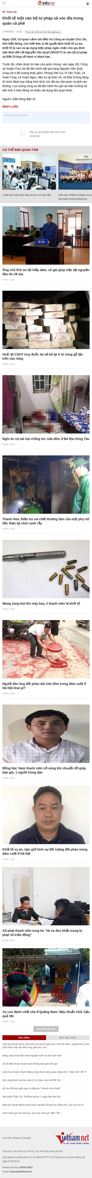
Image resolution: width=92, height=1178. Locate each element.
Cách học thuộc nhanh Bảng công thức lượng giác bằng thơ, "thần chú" (41, 1071)
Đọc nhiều (24, 1037)
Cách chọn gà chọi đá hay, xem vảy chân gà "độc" (29, 1113)
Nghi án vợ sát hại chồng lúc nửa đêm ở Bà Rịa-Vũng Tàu (45, 439)
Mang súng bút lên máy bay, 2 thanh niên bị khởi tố (41, 603)
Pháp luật (11, 12)
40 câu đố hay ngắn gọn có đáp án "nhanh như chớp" (31, 1088)
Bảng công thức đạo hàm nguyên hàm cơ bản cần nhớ (31, 1055)
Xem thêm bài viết (46, 1029)
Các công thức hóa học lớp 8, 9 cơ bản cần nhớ (27, 1080)
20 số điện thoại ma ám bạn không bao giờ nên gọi (29, 1063)
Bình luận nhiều (67, 1037)
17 (84, 1071)
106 (57, 1080)
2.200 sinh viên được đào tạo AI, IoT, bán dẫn (26, 195)
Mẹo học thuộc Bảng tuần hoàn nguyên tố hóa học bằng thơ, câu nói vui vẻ (43, 1104)
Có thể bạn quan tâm (20, 149)
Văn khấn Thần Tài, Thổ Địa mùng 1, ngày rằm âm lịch (31, 1096)
